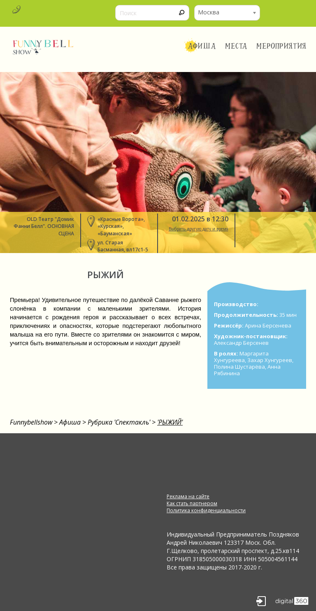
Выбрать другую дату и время (198, 229)
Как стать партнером (192, 503)
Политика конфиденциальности (206, 510)
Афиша (201, 46)
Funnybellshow (31, 422)
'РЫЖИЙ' (170, 422)
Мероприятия (281, 46)
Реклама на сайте (188, 496)
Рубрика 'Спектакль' (119, 422)
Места (236, 46)
